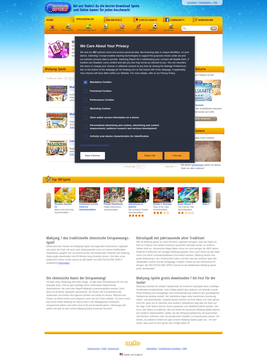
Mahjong (122, 26)
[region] (135, 99)
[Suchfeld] (195, 28)
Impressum (113, 348)
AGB (104, 348)
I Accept (176, 155)
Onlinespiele (114, 20)
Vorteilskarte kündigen (170, 348)
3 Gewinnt (52, 26)
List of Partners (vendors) (94, 145)
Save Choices (92, 155)
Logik (106, 26)
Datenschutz (94, 348)
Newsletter (151, 348)
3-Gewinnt (52, 30)
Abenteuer (171, 26)
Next (218, 200)
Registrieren (205, 2)
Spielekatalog (85, 19)
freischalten (64, 263)
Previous (48, 200)
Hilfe (215, 2)
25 (70, 78)
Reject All (150, 155)
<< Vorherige (129, 166)
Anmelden (192, 2)
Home (49, 20)
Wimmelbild (69, 26)
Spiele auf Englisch (131, 354)
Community (174, 20)
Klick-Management (89, 26)
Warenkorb (204, 20)
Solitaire (155, 26)
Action (138, 26)
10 (66, 78)
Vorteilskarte (146, 20)
